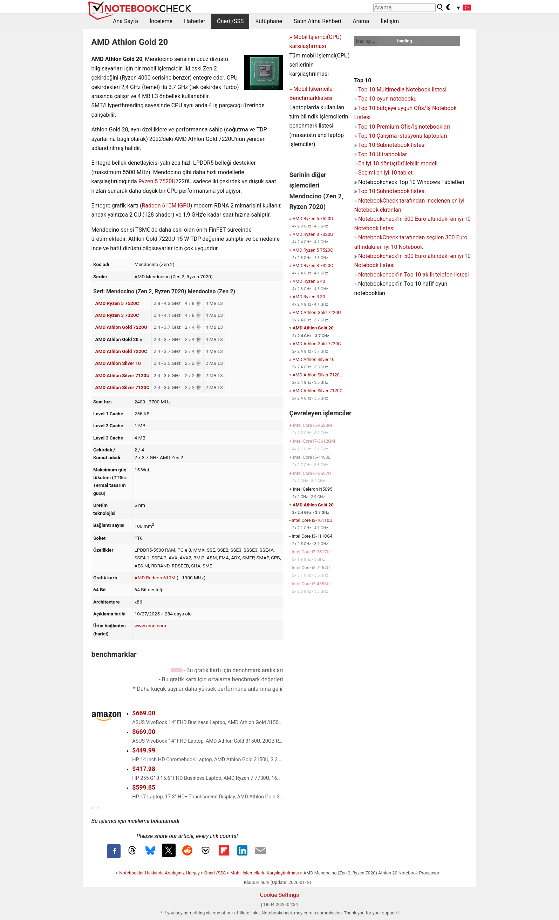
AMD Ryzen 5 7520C (117, 303)
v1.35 (95, 808)
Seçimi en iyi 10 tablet (385, 172)
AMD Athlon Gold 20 (313, 327)
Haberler (194, 21)
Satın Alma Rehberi (317, 21)
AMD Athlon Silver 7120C (122, 387)
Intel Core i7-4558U (311, 583)
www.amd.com (150, 625)
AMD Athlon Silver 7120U (122, 375)
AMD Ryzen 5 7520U (313, 218)
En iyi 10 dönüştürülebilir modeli (397, 163)
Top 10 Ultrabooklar (382, 154)
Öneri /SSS (230, 21)
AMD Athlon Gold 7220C (121, 351)
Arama (361, 21)
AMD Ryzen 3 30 (309, 296)
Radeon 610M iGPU (166, 205)
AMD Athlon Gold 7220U (121, 327)
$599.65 (143, 787)
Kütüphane (268, 21)
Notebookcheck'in (381, 256)
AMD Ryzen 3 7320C (117, 315)
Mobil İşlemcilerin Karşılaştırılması (264, 872)
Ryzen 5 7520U (157, 181)
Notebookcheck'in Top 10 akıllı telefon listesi (413, 274)
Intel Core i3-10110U (312, 520)
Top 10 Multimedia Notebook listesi (402, 89)
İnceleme (161, 21)
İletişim (390, 21)
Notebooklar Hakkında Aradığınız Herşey (159, 872)
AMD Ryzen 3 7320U (313, 234)
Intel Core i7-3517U (311, 551)
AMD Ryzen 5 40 (309, 281)
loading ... (365, 41)
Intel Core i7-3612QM (314, 441)
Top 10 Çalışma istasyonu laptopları (402, 135)
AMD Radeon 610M (155, 577)
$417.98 (143, 768)
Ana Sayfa (125, 21)
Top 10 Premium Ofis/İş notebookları (404, 126)
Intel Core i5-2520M (312, 425)
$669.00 (143, 713)
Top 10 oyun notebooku (387, 98)
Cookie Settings (279, 895)
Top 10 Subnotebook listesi (392, 145)
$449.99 (143, 750)
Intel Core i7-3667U (312, 473)
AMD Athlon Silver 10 (118, 363)
